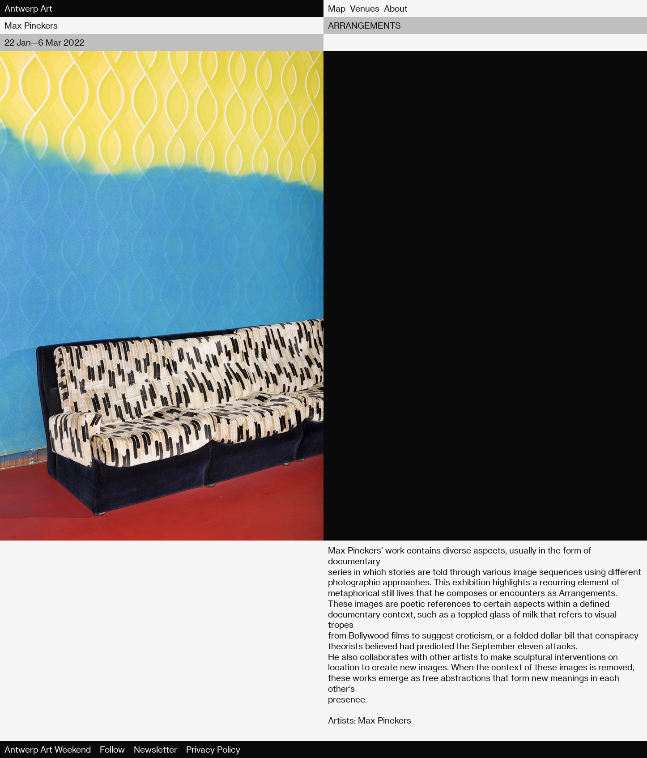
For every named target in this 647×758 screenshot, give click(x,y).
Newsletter (155, 749)
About (396, 8)
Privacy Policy (213, 749)
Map (336, 8)
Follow (112, 749)
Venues (364, 8)
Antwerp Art (28, 8)
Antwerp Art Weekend (47, 749)
